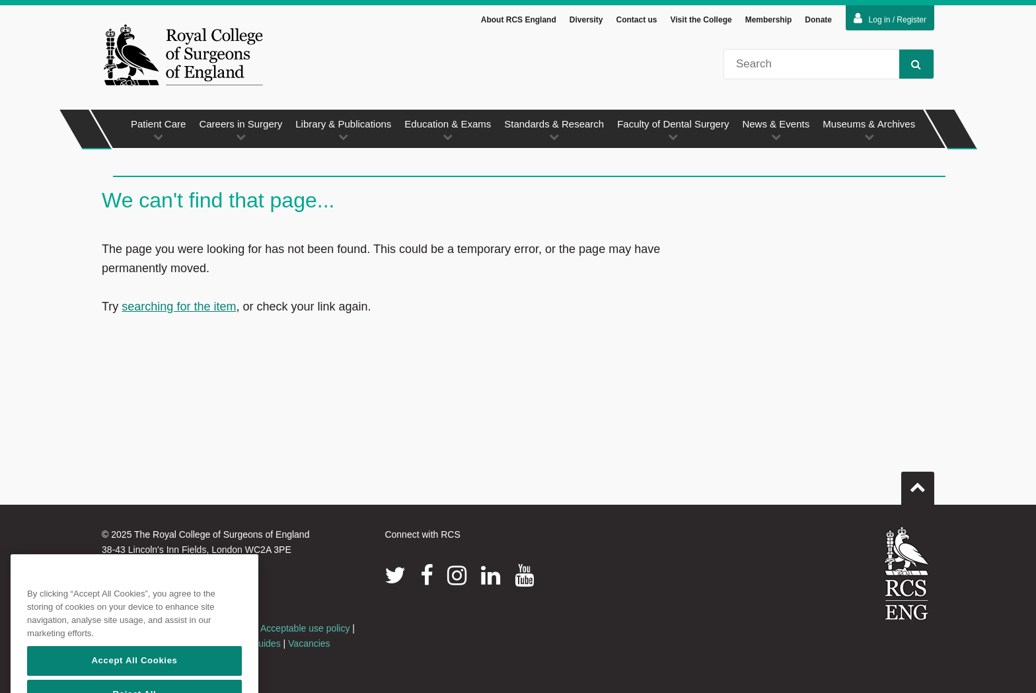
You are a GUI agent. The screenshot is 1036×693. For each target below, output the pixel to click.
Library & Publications (343, 129)
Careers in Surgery (240, 129)
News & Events (775, 129)
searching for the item (179, 306)
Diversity (586, 19)
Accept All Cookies (134, 677)
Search (910, 63)
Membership (768, 19)
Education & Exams (448, 129)
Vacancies (309, 643)
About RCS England (518, 19)
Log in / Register (890, 18)
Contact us (636, 19)
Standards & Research (554, 129)
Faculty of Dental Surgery (672, 129)
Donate (818, 19)
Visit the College (701, 19)
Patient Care (158, 129)
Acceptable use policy (305, 628)
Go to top (917, 483)
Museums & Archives (869, 129)
